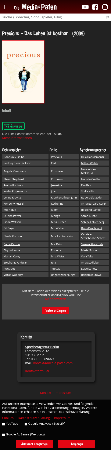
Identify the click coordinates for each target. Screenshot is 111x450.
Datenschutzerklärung (34, 418)
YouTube (12, 423)
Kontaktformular (37, 371)
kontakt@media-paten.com (53, 363)
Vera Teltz (87, 256)
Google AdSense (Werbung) (25, 434)
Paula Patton (12, 244)
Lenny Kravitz (12, 197)
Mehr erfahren (55, 299)
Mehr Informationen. (17, 138)
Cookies (8, 418)
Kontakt (45, 393)
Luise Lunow (89, 269)
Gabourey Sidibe (14, 157)
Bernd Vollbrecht (91, 228)
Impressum (63, 393)
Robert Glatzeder (92, 197)
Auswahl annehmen (34, 444)
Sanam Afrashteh (92, 244)
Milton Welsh (89, 163)
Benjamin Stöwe (91, 275)
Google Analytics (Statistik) (46, 423)
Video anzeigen (55, 310)
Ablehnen (77, 444)
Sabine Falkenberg (92, 222)
